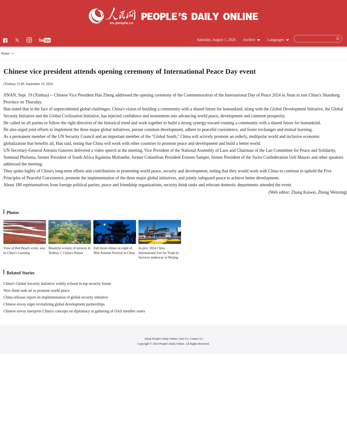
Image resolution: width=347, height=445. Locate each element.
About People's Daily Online (160, 338)
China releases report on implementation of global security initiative (55, 297)
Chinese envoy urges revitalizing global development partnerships (54, 304)
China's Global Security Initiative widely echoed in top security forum (57, 284)
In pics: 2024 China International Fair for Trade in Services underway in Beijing (158, 252)
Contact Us (196, 338)
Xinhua (9, 84)
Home (5, 53)
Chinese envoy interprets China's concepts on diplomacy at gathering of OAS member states (74, 311)
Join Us (183, 338)
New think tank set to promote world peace (36, 290)
